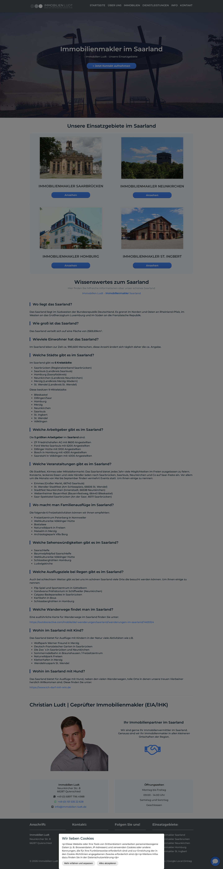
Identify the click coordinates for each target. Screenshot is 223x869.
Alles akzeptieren (107, 863)
